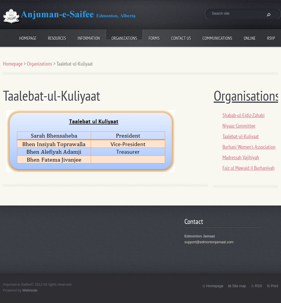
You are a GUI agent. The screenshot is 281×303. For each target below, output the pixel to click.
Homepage (27, 37)
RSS (258, 286)
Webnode (30, 290)
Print (274, 286)
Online (250, 37)
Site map (239, 286)
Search (267, 14)
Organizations (124, 37)
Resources (57, 37)
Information (89, 37)
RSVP (271, 37)
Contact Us (181, 37)
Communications (217, 37)
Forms (154, 37)
